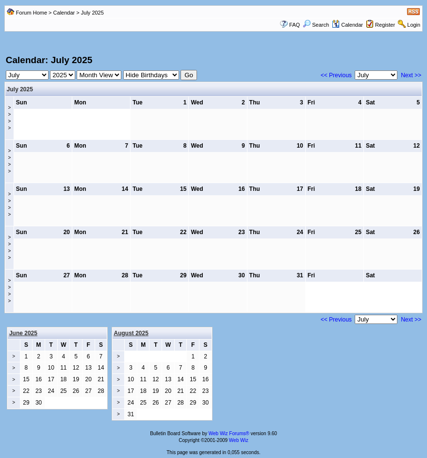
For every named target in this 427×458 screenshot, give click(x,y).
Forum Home (31, 13)
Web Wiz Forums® (229, 433)
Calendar (64, 13)
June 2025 (23, 333)
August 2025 (131, 333)
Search (316, 25)
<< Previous (336, 75)
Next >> (411, 75)
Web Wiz (238, 440)
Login (413, 25)
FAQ (294, 25)
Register (385, 25)
